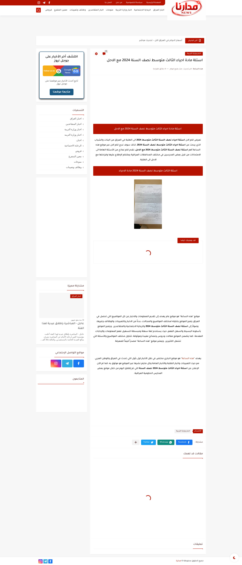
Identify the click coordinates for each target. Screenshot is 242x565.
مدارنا (178, 561)
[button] (184, 442)
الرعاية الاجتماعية (142, 10)
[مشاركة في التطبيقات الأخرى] (136, 442)
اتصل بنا (108, 3)
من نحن (119, 3)
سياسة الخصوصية (134, 3)
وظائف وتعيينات (78, 10)
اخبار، (78, 140)
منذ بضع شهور (76, 320)
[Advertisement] (121, 25)
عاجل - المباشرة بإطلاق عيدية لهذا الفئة (63, 326)
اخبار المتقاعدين (96, 10)
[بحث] (38, 10)
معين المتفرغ (60, 10)
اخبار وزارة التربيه (73, 134)
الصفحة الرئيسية (153, 3)
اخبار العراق (158, 10)
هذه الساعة (188, 358)
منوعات (109, 10)
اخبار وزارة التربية (124, 10)
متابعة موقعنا (61, 92)
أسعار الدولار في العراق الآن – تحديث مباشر (160, 40)
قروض (48, 10)
